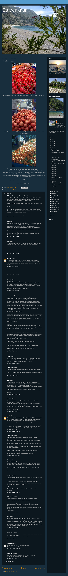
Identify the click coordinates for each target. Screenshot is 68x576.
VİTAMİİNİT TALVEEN (56, 185)
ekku (8, 516)
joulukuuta (53, 149)
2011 (51, 145)
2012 (51, 143)
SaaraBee (9, 543)
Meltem (9, 258)
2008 (51, 216)
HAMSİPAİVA (54, 189)
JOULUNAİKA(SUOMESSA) (57, 163)
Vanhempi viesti (40, 568)
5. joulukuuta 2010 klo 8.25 (13, 266)
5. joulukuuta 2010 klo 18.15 (13, 492)
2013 (51, 141)
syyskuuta (53, 195)
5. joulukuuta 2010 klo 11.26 (13, 351)
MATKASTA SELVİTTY (56, 177)
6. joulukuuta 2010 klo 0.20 (13, 527)
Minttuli (9, 398)
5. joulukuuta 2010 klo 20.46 (13, 512)
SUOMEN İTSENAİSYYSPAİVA (56, 182)
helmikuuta (54, 209)
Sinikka (9, 459)
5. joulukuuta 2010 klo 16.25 (13, 455)
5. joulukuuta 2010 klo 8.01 (13, 253)
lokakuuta (53, 193)
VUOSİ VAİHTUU (55, 150)
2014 (51, 139)
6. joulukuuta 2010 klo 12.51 (13, 539)
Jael (8, 221)
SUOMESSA (54, 165)
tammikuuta (54, 211)
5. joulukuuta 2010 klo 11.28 (13, 363)
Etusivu (23, 568)
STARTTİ (53, 179)
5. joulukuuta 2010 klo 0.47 (13, 217)
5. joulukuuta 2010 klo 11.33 (13, 394)
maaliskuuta (54, 207)
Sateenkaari (15, 10)
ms (8, 415)
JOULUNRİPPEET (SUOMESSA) (55, 156)
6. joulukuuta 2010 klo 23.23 (13, 558)
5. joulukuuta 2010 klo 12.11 (13, 411)
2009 (51, 214)
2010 (51, 147)
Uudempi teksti (7, 568)
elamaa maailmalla (12, 189)
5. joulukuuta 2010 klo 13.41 (13, 431)
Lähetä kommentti (10, 561)
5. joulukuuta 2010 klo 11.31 (13, 375)
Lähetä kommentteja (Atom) (11, 571)
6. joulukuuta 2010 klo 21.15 (13, 548)
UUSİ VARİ (53, 187)
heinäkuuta (54, 199)
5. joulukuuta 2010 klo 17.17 (13, 470)
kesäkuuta (53, 201)
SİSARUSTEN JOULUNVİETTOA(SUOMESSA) (58, 160)
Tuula (8, 241)
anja (8, 380)
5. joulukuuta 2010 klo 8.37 (13, 274)
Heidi (8, 356)
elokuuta (53, 197)
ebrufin (9, 271)
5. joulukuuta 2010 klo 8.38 (13, 290)
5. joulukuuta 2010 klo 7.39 (13, 236)
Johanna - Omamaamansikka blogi (15, 195)
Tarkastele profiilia (53, 134)
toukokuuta (54, 203)
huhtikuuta (54, 205)
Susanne (9, 475)
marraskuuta (54, 191)
